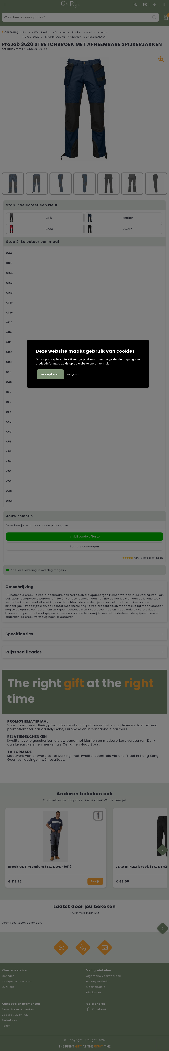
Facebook (96, 1009)
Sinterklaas (10, 1020)
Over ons (8, 987)
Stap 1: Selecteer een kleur (32, 205)
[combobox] (76, 17)
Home (26, 32)
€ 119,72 (15, 881)
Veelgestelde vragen (17, 981)
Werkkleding (42, 32)
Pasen (6, 1026)
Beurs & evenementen (18, 1009)
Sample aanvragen (84, 546)
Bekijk (95, 881)
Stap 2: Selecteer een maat (33, 241)
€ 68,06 (122, 881)
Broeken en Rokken (68, 32)
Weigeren (73, 374)
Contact (8, 976)
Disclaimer (93, 992)
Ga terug (11, 32)
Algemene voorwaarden (103, 976)
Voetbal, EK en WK (15, 1015)
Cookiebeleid (95, 987)
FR (145, 4)
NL (135, 4)
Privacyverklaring (98, 981)
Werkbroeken (95, 32)
